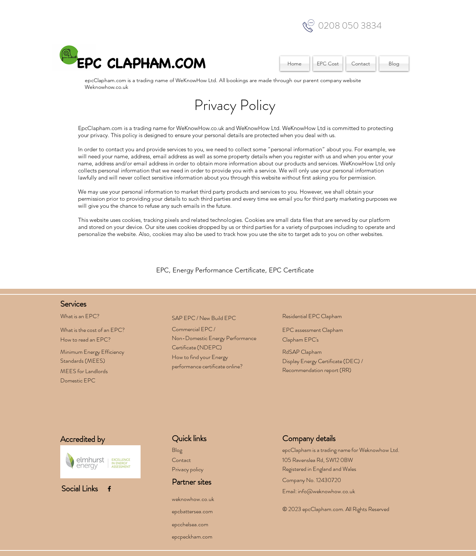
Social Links (79, 488)
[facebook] (109, 488)
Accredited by (82, 439)
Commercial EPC (192, 329)
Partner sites (191, 482)
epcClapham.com (322, 509)
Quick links (189, 438)
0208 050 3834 (350, 25)
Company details (308, 438)
